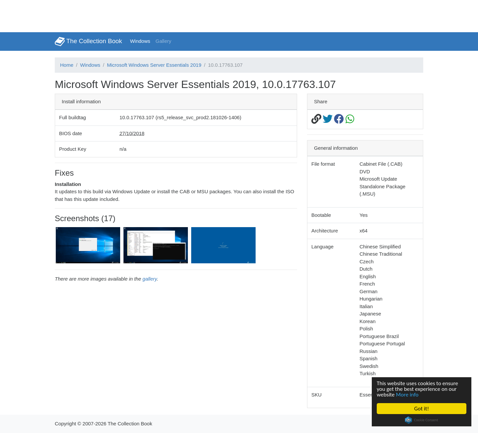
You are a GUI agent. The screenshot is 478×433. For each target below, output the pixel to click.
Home (66, 65)
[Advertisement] (121, 15)
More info (407, 394)
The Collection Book (88, 41)
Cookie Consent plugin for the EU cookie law (421, 420)
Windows (140, 41)
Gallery (164, 41)
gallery (149, 279)
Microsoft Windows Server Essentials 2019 (154, 65)
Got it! (421, 408)
